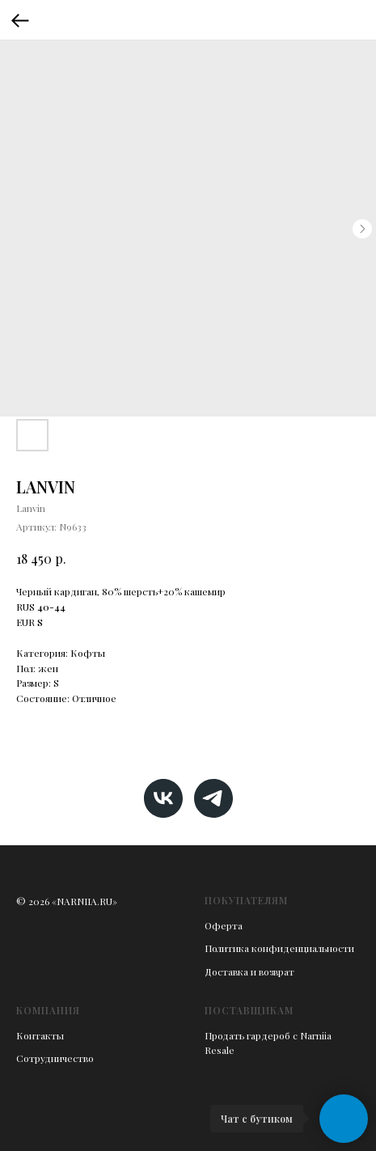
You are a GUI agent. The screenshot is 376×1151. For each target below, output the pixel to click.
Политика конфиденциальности (279, 948)
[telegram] (213, 798)
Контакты (40, 1035)
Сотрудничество (55, 1058)
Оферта (224, 925)
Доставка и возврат (249, 971)
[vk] (163, 798)
